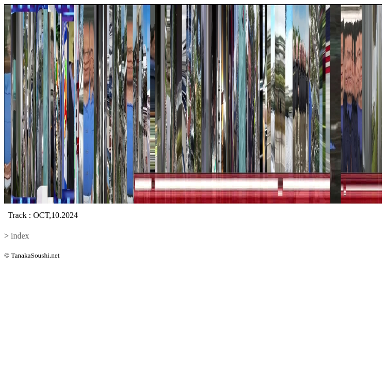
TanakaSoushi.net (35, 255)
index (20, 235)
